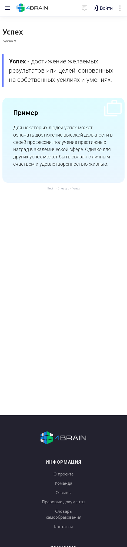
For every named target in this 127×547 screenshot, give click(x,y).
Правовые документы (63, 501)
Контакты (63, 526)
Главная (32, 8)
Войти (106, 8)
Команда (63, 483)
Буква (9, 40)
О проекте (63, 474)
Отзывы (64, 492)
